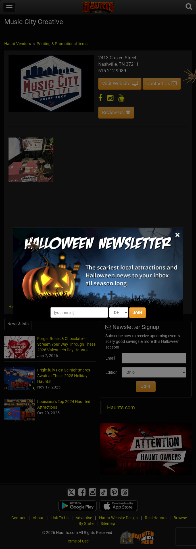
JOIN (137, 313)
